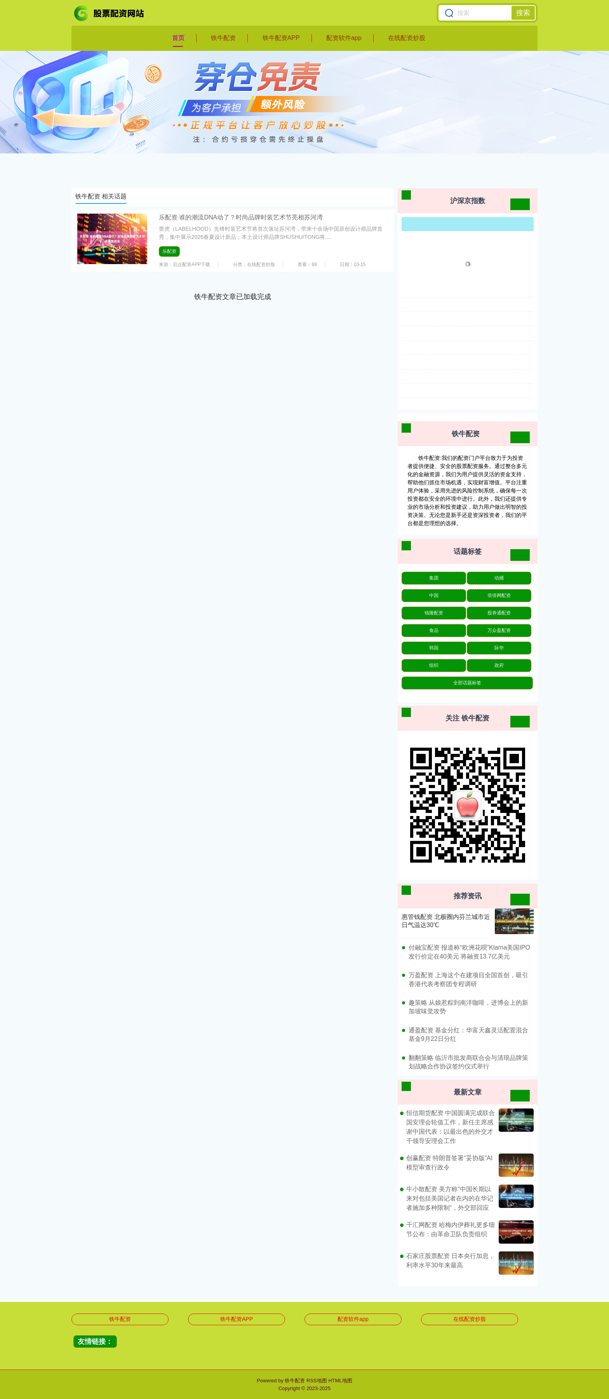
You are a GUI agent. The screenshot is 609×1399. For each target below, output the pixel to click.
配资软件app (344, 38)
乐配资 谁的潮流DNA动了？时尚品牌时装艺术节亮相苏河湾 (241, 217)
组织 (433, 665)
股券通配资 (499, 613)
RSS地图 (316, 1380)
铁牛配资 (223, 38)
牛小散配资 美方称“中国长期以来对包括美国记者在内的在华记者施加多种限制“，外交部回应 (449, 1198)
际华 (499, 648)
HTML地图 (340, 1380)
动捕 (499, 578)
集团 (433, 578)
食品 (433, 630)
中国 (433, 595)
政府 (499, 665)
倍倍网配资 (499, 595)
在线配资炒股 (406, 38)
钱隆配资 (434, 613)
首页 (178, 38)
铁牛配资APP (281, 38)
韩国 (433, 648)
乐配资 (169, 251)
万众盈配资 (499, 630)
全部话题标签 (467, 683)
